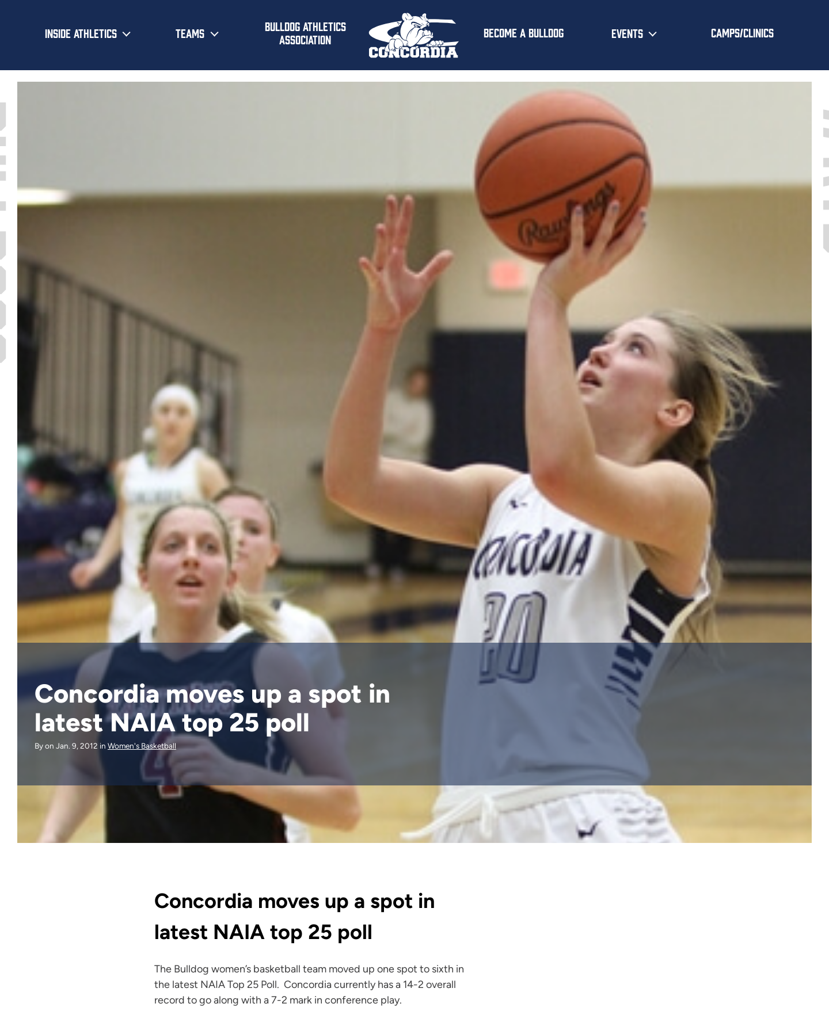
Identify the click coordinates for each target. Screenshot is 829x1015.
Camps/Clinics (742, 32)
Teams (190, 32)
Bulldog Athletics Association (305, 32)
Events (627, 32)
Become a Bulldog (524, 32)
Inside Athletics (81, 32)
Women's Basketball (142, 745)
